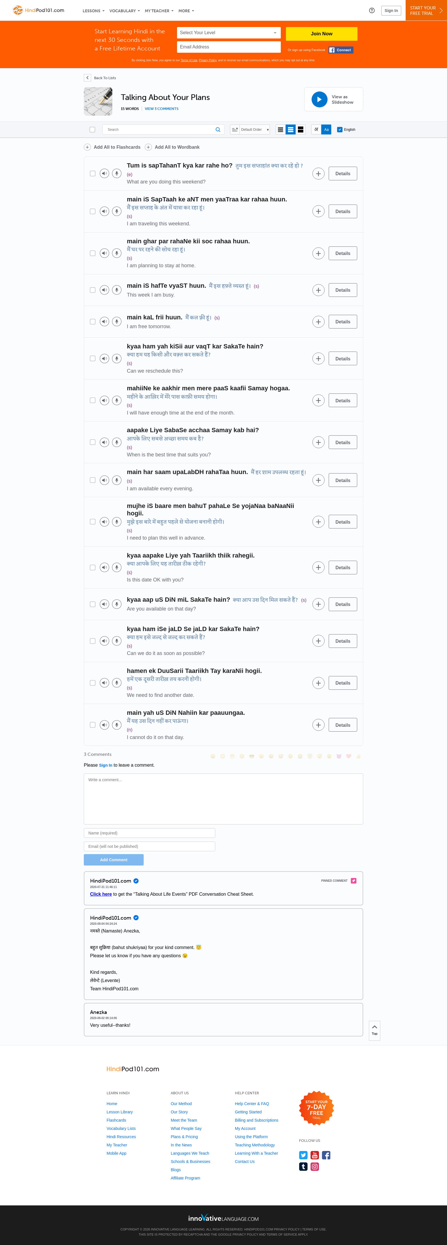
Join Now (322, 33)
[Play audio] (104, 173)
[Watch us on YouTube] (314, 1155)
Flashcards (116, 1120)
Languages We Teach (190, 1153)
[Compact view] (281, 129)
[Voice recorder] (116, 173)
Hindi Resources (121, 1136)
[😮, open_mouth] (329, 756)
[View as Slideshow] (333, 99)
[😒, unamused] (242, 756)
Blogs (176, 1170)
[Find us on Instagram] (314, 1166)
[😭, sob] (300, 756)
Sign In (391, 10)
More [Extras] (184, 11)
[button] (371, 10)
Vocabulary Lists (121, 1128)
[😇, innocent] (310, 756)
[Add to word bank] (318, 173)
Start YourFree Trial (427, 10)
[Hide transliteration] (316, 129)
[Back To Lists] (100, 77)
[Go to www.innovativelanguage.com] (223, 1217)
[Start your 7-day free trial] (316, 1108)
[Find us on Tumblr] (303, 1166)
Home (112, 1103)
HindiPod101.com (258, 1229)
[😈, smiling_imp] (339, 756)
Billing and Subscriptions (257, 1120)
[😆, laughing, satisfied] (271, 756)
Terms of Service (282, 1234)
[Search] (163, 129)
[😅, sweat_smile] (281, 756)
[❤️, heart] (348, 756)
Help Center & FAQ (252, 1103)
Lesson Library (120, 1112)
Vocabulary (122, 11)
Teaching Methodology (255, 1145)
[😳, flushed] (222, 756)
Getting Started (248, 1112)
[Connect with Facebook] (341, 50)
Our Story (179, 1112)
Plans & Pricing (184, 1136)
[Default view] (291, 129)
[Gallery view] (301, 129)
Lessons (91, 11)
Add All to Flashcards (117, 147)
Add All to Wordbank (177, 147)
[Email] (149, 846)
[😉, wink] (290, 756)
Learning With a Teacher (256, 1153)
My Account (245, 1128)
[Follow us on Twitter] (303, 1155)
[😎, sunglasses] (252, 756)
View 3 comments (161, 109)
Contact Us (245, 1161)
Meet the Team (184, 1120)
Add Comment (113, 860)
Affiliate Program (185, 1178)
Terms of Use (188, 60)
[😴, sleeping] (319, 756)
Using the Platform (251, 1136)
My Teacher (157, 11)
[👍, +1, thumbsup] (358, 756)
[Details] (343, 173)
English (346, 129)
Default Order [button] (251, 130)
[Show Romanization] (326, 129)
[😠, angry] (261, 756)
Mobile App (116, 1153)
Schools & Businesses (190, 1161)
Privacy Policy (208, 60)
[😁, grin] (232, 756)
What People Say (186, 1128)
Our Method (181, 1103)
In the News (181, 1145)
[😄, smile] (213, 756)
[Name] (149, 833)
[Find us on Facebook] (326, 1155)
